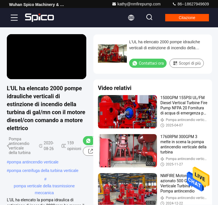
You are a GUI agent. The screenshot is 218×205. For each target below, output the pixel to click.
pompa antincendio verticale (33, 162)
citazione (187, 17)
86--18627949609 (190, 4)
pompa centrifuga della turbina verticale (43, 170)
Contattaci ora (148, 63)
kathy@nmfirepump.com (136, 4)
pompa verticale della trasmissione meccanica (44, 186)
